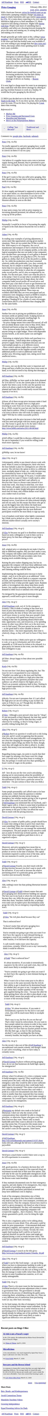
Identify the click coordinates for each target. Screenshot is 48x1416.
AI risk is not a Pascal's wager (16, 1334)
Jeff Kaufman (7, 2)
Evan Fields (9, 1358)
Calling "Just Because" (11, 128)
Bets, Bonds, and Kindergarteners (14, 1391)
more (30, 1383)
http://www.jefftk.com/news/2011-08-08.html (20, 428)
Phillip (4, 220)
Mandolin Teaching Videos (11, 1400)
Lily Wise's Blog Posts (13, 1378)
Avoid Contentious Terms (11, 1395)
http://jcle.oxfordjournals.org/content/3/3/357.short (22, 1141)
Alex (4, 458)
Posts (16, 2)
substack (35, 136)
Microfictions (8, 1349)
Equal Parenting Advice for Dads (14, 1408)
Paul (4, 187)
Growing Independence (10, 1404)
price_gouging (41, 10)
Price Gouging (8, 7)
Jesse (4, 309)
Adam (4, 234)
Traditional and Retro (35, 128)
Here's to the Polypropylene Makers (20, 120)
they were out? (40, 43)
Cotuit (41, 103)
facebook (26, 136)
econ (32, 10)
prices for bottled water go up (34, 12)
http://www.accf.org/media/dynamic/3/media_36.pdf (23, 1253)
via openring (40, 1383)
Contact (36, 2)
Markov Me (10, 114)
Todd (4, 787)
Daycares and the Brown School (16, 1365)
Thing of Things (10, 1343)
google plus (17, 136)
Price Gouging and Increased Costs (20, 116)
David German (8, 817)
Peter (4, 142)
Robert (5, 711)
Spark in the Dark (8, 101)
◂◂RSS (28, 2)
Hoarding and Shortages (16, 118)
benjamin (7, 1110)
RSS (22, 2)
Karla (4, 666)
